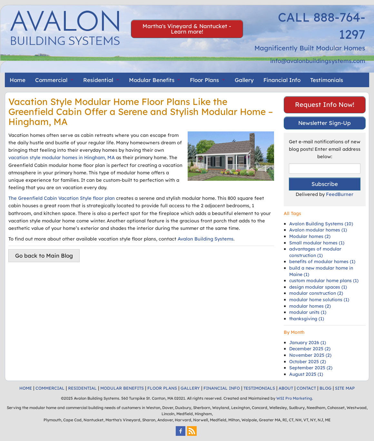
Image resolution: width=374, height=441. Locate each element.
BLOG (325, 388)
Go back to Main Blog (44, 255)
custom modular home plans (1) (324, 280)
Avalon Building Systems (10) (321, 224)
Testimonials (326, 80)
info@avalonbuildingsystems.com (317, 61)
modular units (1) (307, 312)
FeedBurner (339, 194)
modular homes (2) (310, 306)
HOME (25, 388)
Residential (98, 80)
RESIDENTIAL (82, 388)
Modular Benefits (151, 80)
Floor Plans (204, 80)
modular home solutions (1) (319, 300)
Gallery (244, 80)
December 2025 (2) (309, 349)
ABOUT (286, 388)
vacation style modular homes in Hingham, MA (61, 157)
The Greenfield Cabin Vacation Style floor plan (61, 198)
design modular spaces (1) (318, 287)
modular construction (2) (316, 293)
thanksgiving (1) (306, 319)
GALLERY (190, 388)
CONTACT (306, 388)
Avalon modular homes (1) (318, 230)
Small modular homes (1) (316, 243)
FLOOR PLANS (162, 388)
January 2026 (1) (307, 342)
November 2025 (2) (310, 355)
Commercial (51, 80)
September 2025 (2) (310, 368)
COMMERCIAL (49, 388)
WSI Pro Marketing (294, 398)
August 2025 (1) (306, 374)
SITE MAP (345, 388)
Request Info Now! (324, 104)
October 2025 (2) (307, 361)
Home (17, 80)
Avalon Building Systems (205, 239)
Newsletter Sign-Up (324, 122)
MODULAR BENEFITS (122, 388)
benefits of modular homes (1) (322, 261)
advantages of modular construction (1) (315, 252)
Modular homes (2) (309, 236)
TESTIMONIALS (259, 388)
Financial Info (281, 80)
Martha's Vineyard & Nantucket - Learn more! (187, 29)
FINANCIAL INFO (221, 388)
